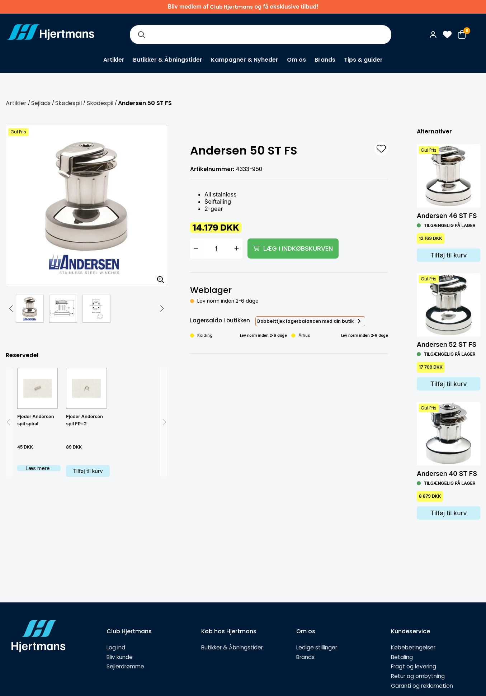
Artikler (113, 60)
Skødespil (68, 103)
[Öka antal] (236, 248)
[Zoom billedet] (158, 277)
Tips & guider (363, 60)
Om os (296, 60)
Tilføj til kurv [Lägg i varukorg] (448, 255)
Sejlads (41, 103)
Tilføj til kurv (88, 471)
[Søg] (141, 34)
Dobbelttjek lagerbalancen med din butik (305, 321)
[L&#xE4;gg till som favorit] (381, 149)
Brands (325, 60)
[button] (11, 309)
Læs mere (37, 468)
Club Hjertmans (231, 6)
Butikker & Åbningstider (167, 60)
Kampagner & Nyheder (244, 60)
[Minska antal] (196, 248)
